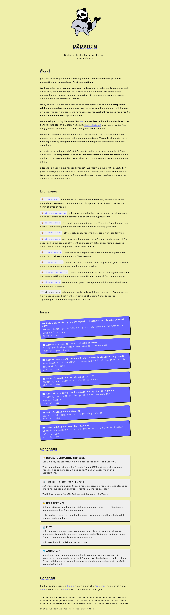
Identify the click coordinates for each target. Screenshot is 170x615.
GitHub (70, 585)
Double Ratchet (92, 124)
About (45, 70)
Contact (47, 577)
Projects (48, 448)
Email (66, 589)
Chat (42, 589)
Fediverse (100, 585)
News (45, 312)
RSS (65, 608)
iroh (81, 121)
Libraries (48, 191)
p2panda (85, 45)
